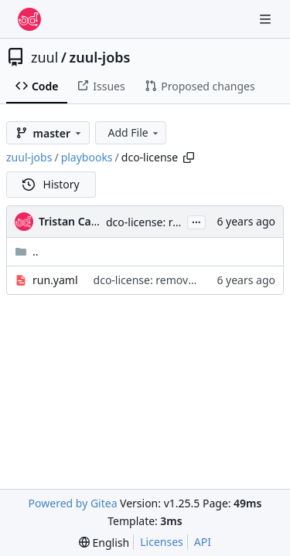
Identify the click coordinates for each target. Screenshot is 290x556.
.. (27, 251)
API (202, 541)
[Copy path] (188, 157)
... (196, 220)
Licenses (161, 541)
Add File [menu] (133, 132)
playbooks (87, 157)
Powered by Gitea (73, 503)
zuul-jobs (100, 57)
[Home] (29, 19)
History (51, 184)
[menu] (104, 542)
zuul (44, 57)
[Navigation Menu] (266, 19)
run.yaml (55, 280)
